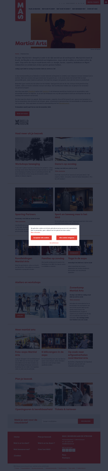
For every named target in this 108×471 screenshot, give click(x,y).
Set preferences (54, 242)
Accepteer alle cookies (41, 238)
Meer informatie (35, 232)
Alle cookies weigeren (66, 238)
